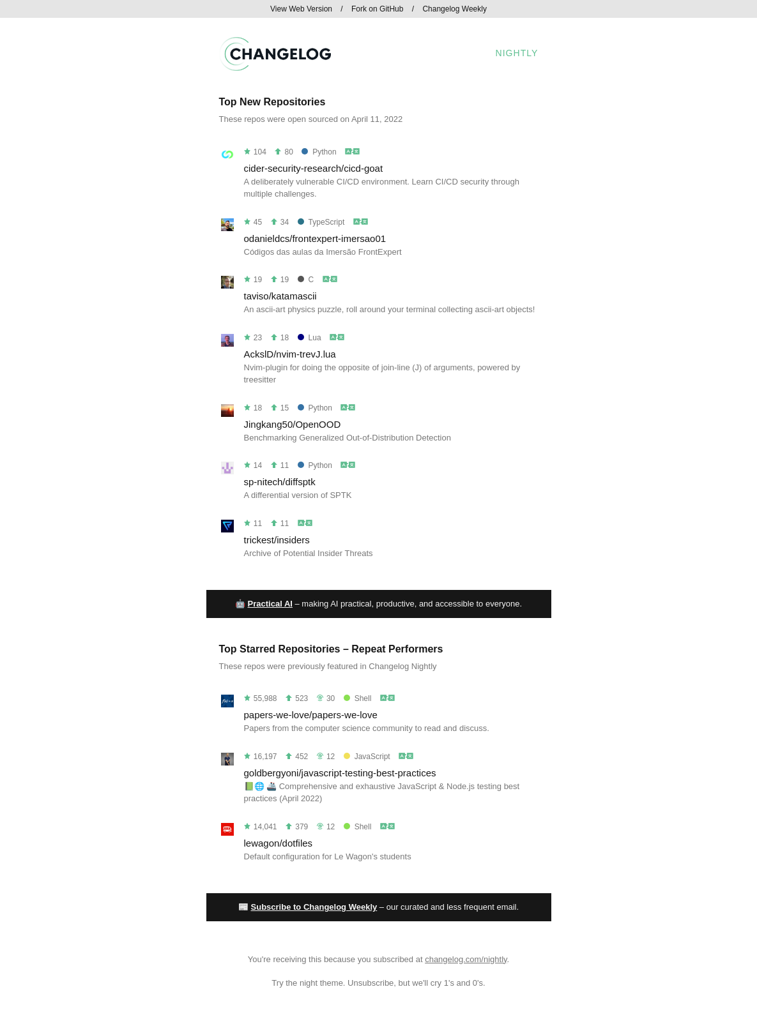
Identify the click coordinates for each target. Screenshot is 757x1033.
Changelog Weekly (454, 8)
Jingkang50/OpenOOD (292, 424)
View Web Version (301, 8)
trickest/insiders (277, 539)
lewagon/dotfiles (278, 843)
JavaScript (367, 756)
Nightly (517, 53)
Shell (358, 698)
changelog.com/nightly (466, 959)
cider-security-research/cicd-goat (313, 168)
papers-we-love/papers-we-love (311, 714)
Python (319, 151)
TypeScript (321, 222)
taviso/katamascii (280, 295)
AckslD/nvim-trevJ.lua (290, 354)
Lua (309, 337)
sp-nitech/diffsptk (280, 481)
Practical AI (270, 603)
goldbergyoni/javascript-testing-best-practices (340, 772)
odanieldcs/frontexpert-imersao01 (315, 238)
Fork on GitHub (377, 8)
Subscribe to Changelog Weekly (314, 907)
